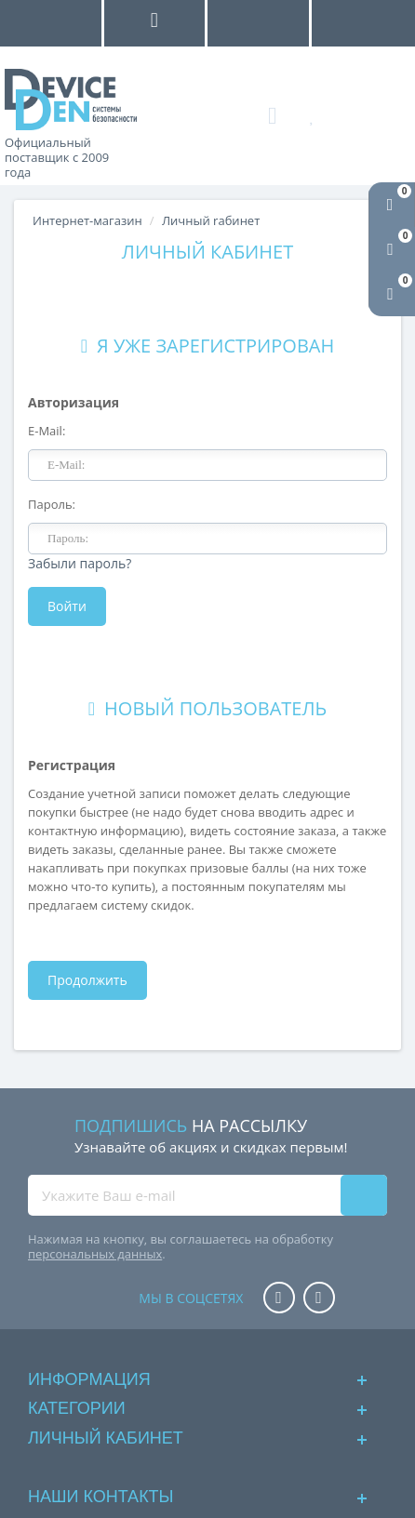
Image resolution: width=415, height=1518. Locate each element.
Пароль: (51, 504)
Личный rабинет (211, 220)
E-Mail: (46, 430)
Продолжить (87, 980)
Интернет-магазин (87, 220)
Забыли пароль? (79, 563)
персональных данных (95, 1253)
